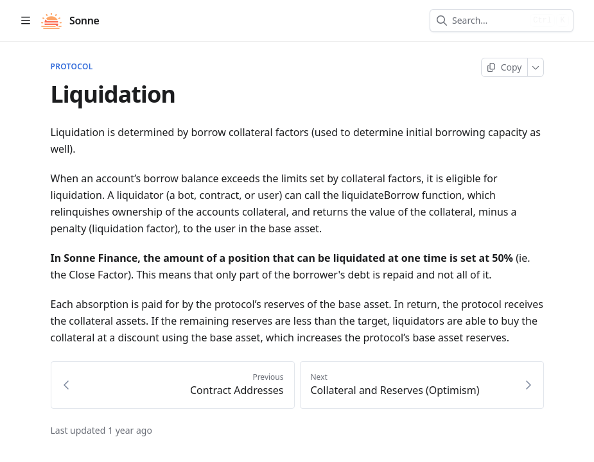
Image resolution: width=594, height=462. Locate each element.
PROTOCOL (72, 67)
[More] (536, 67)
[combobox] (488, 20)
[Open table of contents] (25, 20)
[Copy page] (504, 67)
